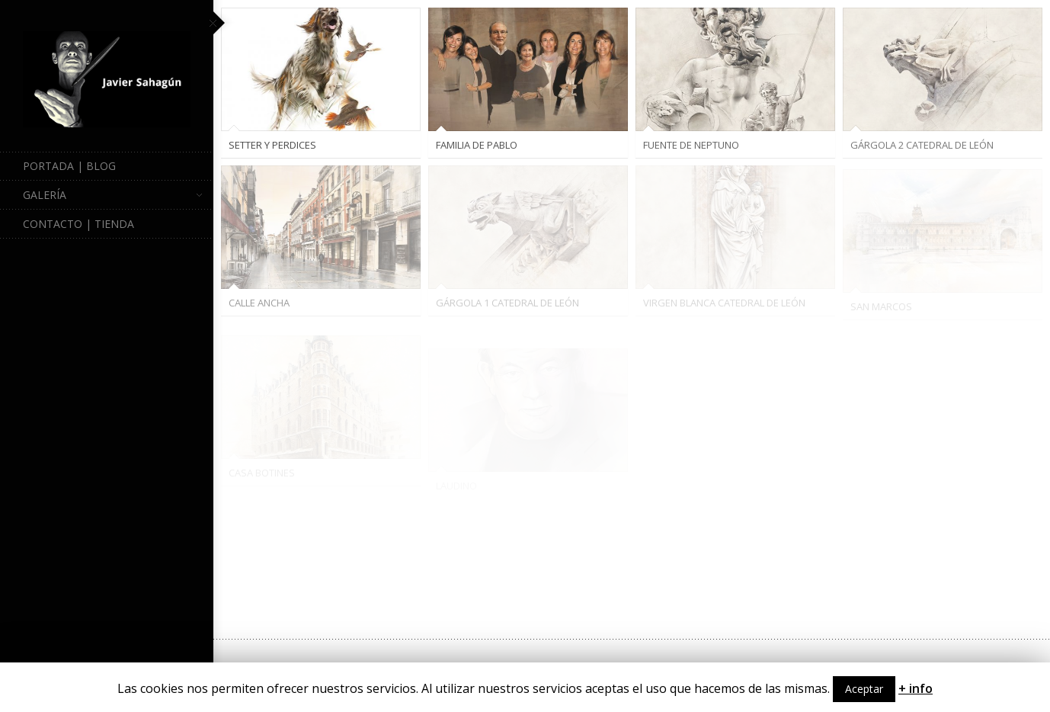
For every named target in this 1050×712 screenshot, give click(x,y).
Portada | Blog (69, 166)
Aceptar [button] (864, 689)
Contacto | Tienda (78, 223)
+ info (915, 688)
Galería (112, 195)
